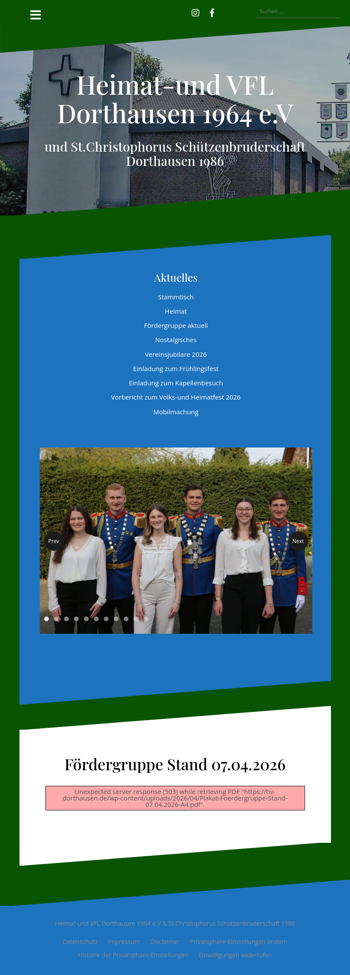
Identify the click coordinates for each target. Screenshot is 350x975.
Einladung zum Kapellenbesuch (176, 382)
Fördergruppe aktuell (176, 325)
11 (146, 618)
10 (136, 618)
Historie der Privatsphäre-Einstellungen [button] (133, 955)
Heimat (176, 311)
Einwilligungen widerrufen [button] (235, 955)
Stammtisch (175, 296)
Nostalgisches (176, 339)
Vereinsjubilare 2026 (176, 354)
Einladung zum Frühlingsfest (175, 368)
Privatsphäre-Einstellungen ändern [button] (239, 941)
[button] (224, 11)
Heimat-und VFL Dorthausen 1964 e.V (175, 98)
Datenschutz (79, 941)
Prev (53, 541)
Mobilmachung (175, 411)
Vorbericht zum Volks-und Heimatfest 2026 (176, 397)
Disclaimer (165, 941)
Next (298, 541)
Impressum (124, 941)
